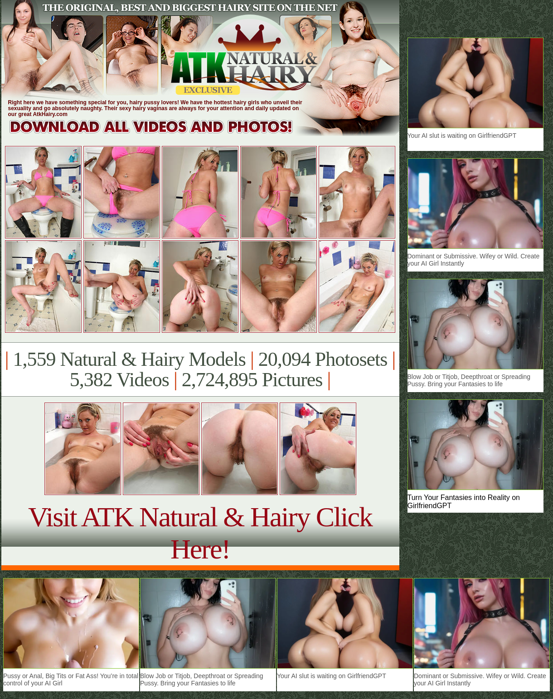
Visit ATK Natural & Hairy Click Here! (200, 532)
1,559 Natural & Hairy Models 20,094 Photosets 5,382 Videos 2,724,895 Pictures (200, 369)
